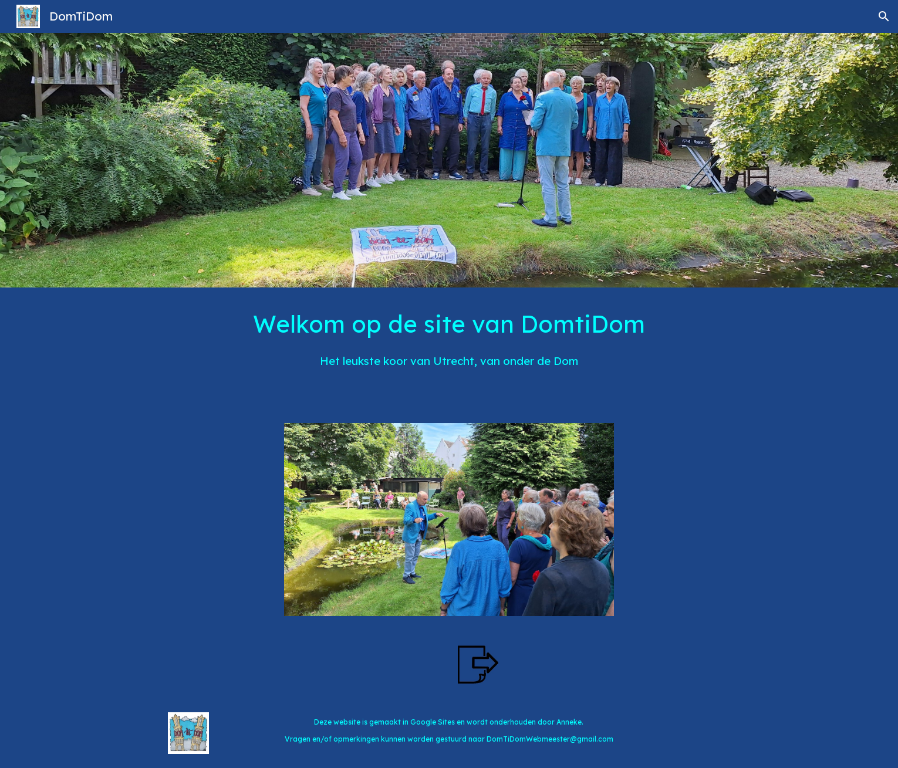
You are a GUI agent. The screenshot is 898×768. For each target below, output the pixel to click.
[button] (884, 16)
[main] (449, 348)
